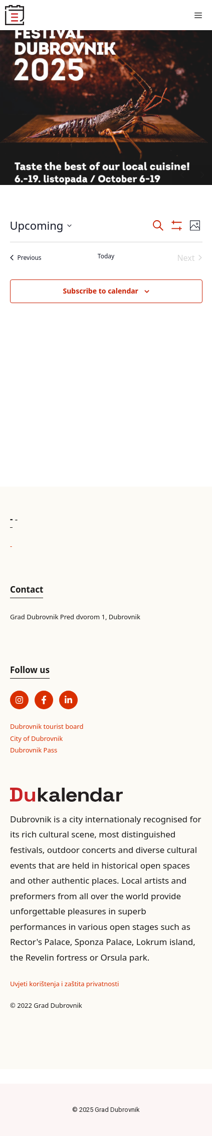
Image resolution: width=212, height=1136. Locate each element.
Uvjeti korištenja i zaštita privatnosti (64, 983)
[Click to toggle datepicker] (41, 225)
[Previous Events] (26, 257)
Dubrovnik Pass (33, 749)
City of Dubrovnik (36, 738)
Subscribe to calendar (100, 291)
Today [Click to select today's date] (106, 256)
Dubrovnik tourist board (46, 726)
